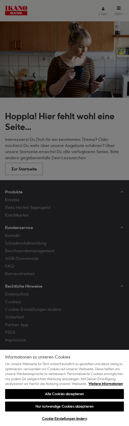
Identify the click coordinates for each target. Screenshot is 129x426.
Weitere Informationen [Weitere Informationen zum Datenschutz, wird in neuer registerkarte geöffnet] (105, 384)
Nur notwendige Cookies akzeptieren (64, 406)
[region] (64, 387)
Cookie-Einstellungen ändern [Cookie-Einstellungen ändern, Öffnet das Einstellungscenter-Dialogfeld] (64, 419)
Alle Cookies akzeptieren (64, 394)
